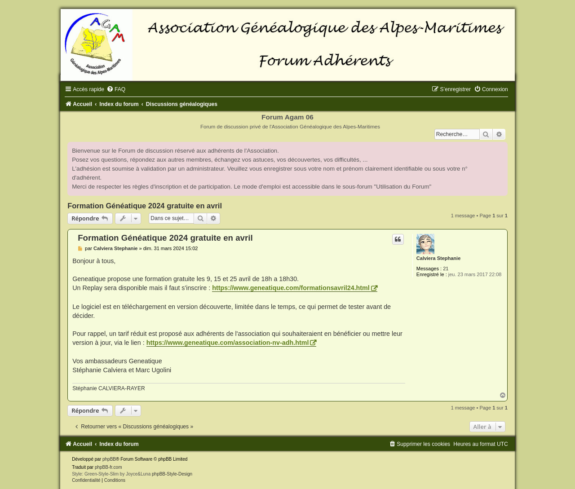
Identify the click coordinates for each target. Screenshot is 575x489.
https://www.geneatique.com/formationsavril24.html (291, 287)
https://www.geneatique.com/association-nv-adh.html (227, 342)
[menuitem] (115, 89)
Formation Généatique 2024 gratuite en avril (144, 206)
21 (445, 268)
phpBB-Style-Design (172, 473)
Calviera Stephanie (438, 258)
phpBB (109, 459)
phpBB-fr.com (108, 467)
